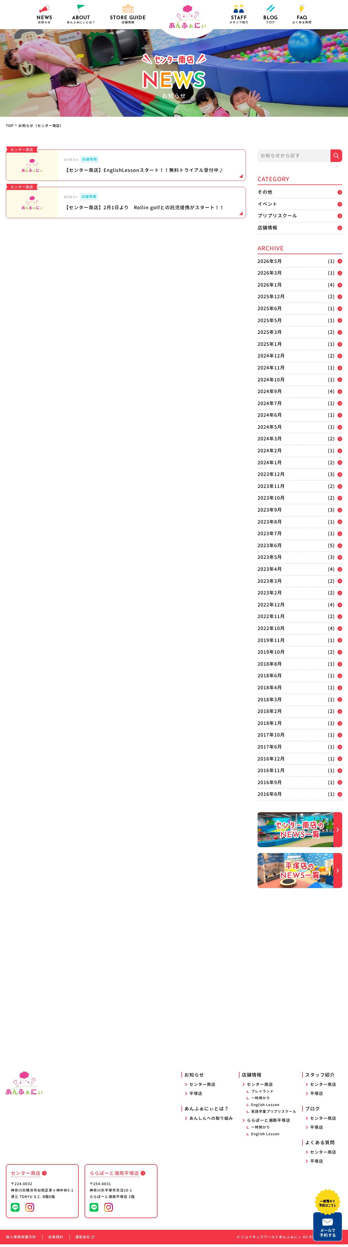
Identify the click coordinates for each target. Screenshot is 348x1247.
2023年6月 (270, 545)
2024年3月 (270, 438)
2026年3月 (270, 273)
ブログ (270, 14)
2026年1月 (270, 285)
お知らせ (44, 14)
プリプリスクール (277, 215)
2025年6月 (270, 308)
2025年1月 (270, 344)
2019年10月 (271, 652)
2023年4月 (270, 569)
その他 (265, 192)
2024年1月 (270, 462)
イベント (267, 204)
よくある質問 (302, 14)
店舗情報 (267, 227)
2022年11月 (271, 616)
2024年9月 (270, 391)
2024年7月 (270, 403)
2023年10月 (271, 498)
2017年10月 (271, 735)
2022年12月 (271, 604)
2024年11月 (271, 367)
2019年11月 (271, 640)
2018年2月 (270, 711)
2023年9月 (270, 510)
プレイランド (262, 1093)
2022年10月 (271, 628)
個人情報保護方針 (21, 1239)
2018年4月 (270, 687)
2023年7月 (270, 533)
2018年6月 (270, 675)
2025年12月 (271, 296)
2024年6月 (270, 415)
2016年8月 (270, 794)
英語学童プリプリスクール (274, 1114)
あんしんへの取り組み (211, 1121)
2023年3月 (270, 581)
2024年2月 (270, 450)
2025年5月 (270, 320)
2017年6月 (270, 747)
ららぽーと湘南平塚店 (269, 1123)
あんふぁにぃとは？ (206, 1111)
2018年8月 (270, 664)
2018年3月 (270, 699)
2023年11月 (271, 486)
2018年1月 (270, 723)
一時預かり (260, 1100)
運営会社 (84, 1239)
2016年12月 (271, 759)
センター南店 (202, 1087)
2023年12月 (271, 474)
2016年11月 (271, 770)
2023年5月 (270, 557)
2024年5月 (270, 427)
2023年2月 (270, 593)
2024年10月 (271, 379)
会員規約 (55, 1239)
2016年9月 (270, 782)
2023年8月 (270, 522)
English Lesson (265, 1107)
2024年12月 (271, 356)
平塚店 (195, 1096)
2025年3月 (270, 332)
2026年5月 (270, 261)
